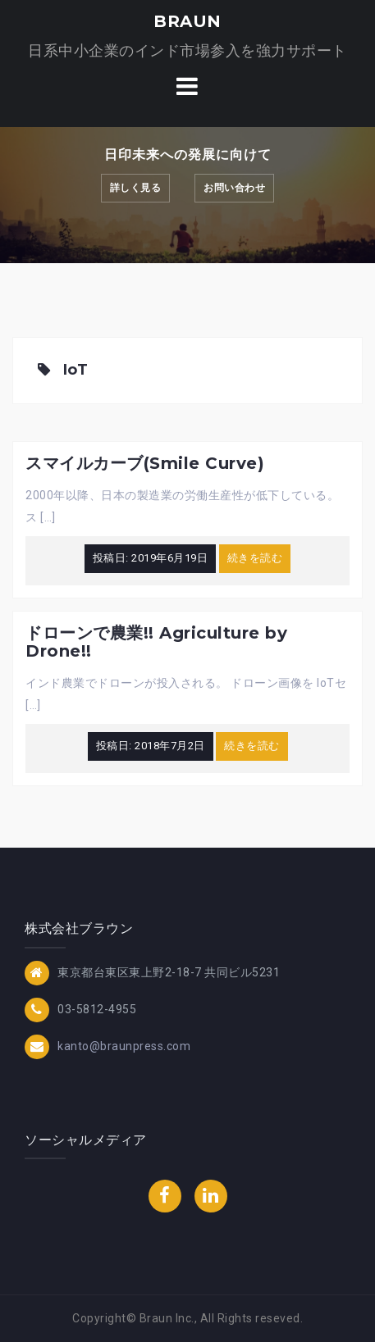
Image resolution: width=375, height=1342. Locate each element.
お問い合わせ (234, 187)
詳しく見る (136, 187)
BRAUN (187, 21)
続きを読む (255, 558)
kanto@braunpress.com (123, 1045)
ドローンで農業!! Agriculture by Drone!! (156, 642)
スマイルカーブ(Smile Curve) (144, 463)
